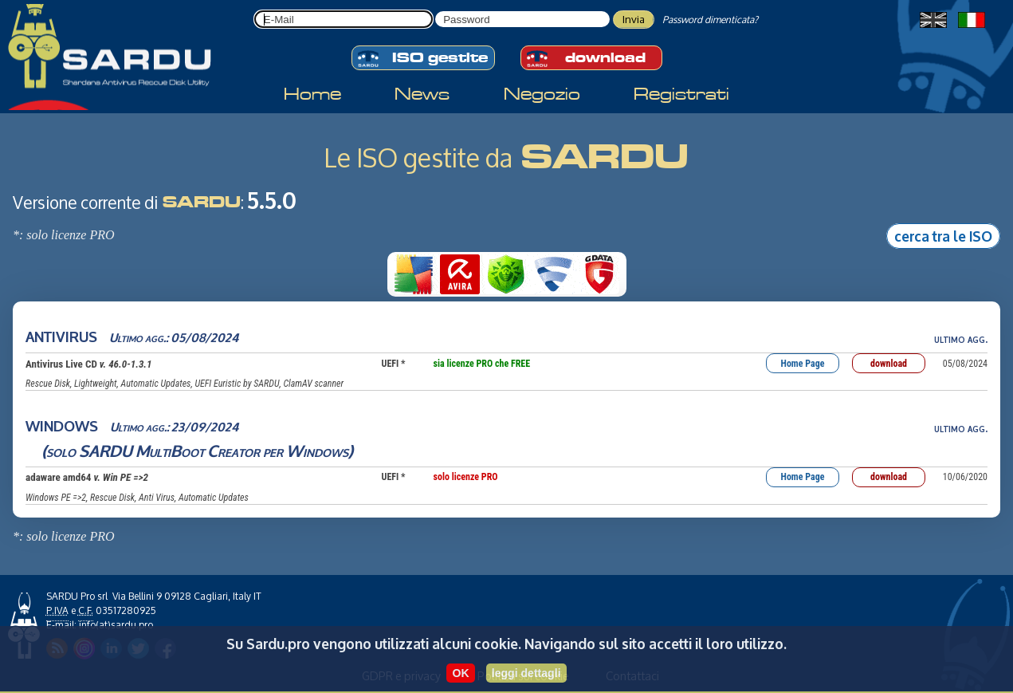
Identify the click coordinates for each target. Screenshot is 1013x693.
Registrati (681, 79)
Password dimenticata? (710, 20)
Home (312, 79)
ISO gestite (315, 42)
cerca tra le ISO (943, 235)
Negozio (542, 79)
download (691, 42)
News (422, 79)
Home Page (803, 363)
